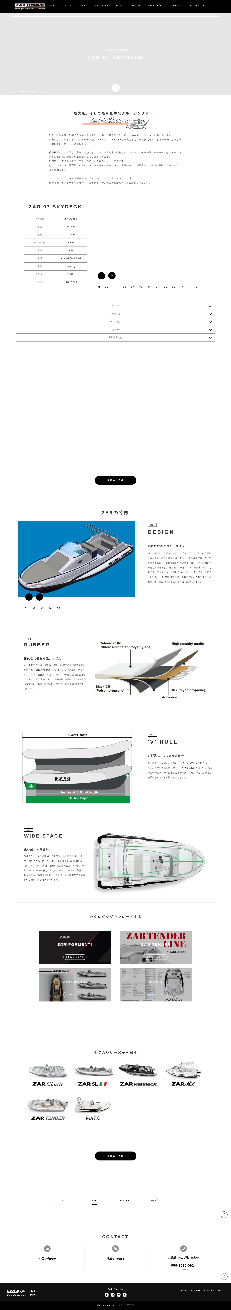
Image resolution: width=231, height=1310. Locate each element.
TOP (17, 91)
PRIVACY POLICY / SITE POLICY (202, 1290)
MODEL (24, 91)
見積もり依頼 (115, 480)
